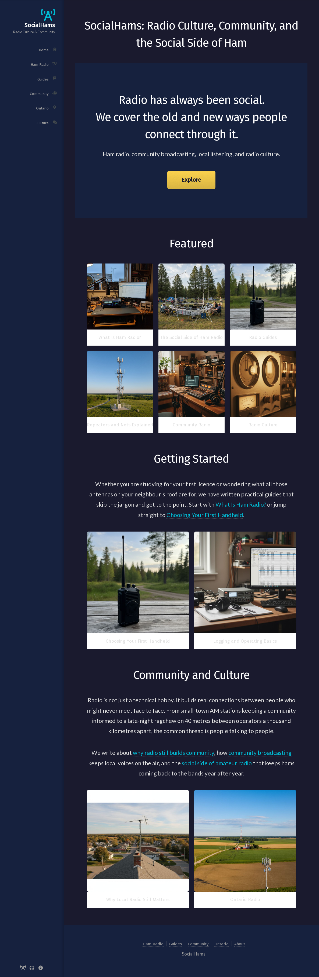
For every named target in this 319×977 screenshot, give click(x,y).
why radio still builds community (173, 752)
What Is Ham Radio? (240, 504)
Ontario (221, 944)
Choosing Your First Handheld (204, 514)
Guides (175, 944)
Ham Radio (153, 944)
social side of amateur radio (217, 763)
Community (198, 944)
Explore (191, 179)
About (239, 944)
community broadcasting (260, 752)
